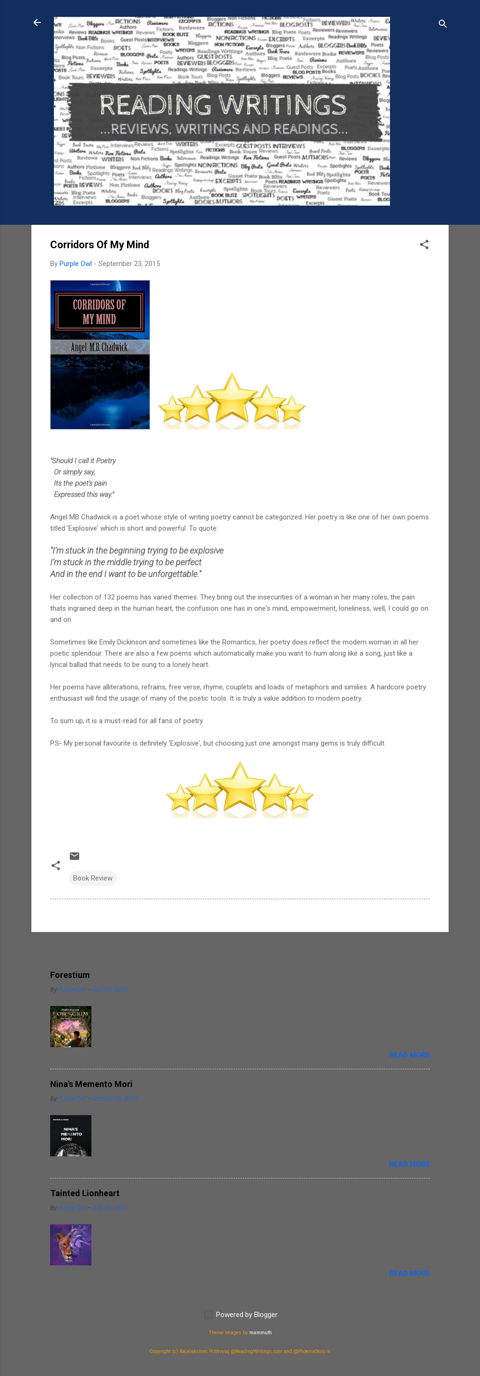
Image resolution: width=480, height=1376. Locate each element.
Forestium (70, 975)
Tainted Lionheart (85, 1193)
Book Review (92, 878)
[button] (424, 246)
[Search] (443, 25)
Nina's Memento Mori (91, 1084)
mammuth (260, 1333)
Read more (409, 1055)
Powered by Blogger (240, 1314)
